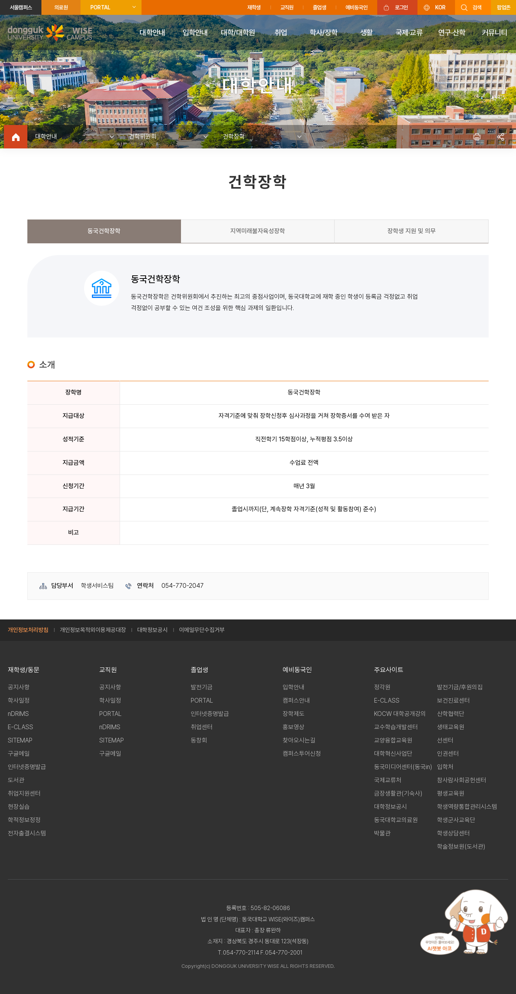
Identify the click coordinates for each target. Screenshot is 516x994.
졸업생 (319, 7)
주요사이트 (388, 670)
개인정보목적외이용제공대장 (93, 630)
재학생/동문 (23, 670)
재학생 (254, 7)
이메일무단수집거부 (202, 630)
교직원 (287, 7)
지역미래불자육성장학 (257, 231)
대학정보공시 (152, 630)
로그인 (401, 7)
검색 (477, 7)
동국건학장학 (104, 231)
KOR (440, 7)
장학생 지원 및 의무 (411, 231)
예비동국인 (356, 7)
